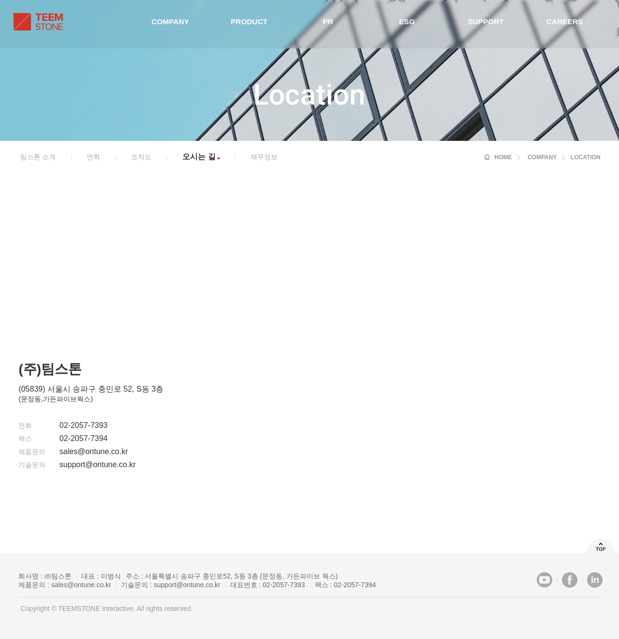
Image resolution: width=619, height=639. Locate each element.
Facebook (569, 580)
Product (250, 24)
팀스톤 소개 (38, 157)
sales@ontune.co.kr (81, 585)
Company (172, 24)
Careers (559, 24)
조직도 (141, 157)
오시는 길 (198, 156)
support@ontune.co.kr (187, 585)
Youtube (544, 580)
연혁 (93, 157)
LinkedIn (595, 580)
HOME (503, 157)
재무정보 (264, 157)
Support (482, 24)
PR (327, 24)
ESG (405, 24)
